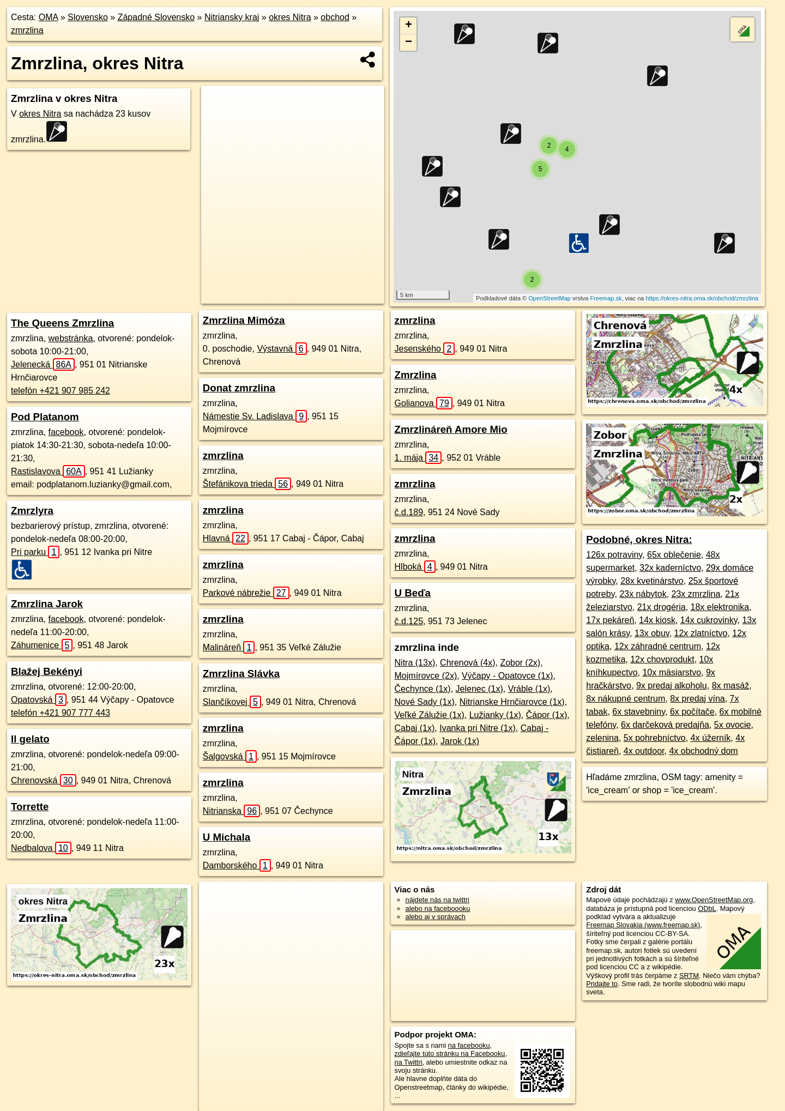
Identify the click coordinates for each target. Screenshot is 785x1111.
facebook (65, 432)
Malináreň (229, 647)
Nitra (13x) (415, 662)
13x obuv (652, 633)
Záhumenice (42, 645)
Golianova (423, 403)
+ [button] (408, 25)
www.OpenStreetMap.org (714, 900)
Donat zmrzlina (239, 388)
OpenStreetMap (549, 298)
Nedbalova (41, 848)
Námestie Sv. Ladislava (255, 416)
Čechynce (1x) (423, 688)
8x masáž (730, 685)
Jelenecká (43, 364)
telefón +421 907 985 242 (60, 390)
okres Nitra (290, 17)
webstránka (70, 338)
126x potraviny (614, 554)
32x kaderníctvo (670, 567)
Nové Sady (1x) (425, 702)
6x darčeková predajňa (665, 724)
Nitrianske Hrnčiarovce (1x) (512, 702)
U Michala (226, 837)
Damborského (237, 865)
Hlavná (226, 538)
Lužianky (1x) (495, 715)
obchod (335, 17)
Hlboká (415, 566)
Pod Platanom (45, 416)
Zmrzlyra (32, 510)
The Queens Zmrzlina (62, 323)
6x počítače (692, 711)
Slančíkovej (232, 702)
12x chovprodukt (662, 659)
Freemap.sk (605, 298)
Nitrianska (231, 811)
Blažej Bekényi (46, 671)
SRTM (689, 975)
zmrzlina (27, 30)
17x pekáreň (610, 620)
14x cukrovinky (709, 620)
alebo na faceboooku (438, 908)
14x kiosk (657, 620)
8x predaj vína (697, 698)
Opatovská (39, 699)
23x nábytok (642, 594)
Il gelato (30, 739)
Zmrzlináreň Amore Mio (451, 429)
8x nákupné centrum (625, 698)
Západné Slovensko (156, 17)
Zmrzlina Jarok (47, 603)
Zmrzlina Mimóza (244, 320)
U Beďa (413, 593)
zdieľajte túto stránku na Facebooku (450, 1053)
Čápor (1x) (546, 715)
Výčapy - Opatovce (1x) (507, 675)
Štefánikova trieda (247, 484)
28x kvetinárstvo (652, 580)
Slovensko (88, 17)
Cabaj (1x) (415, 728)
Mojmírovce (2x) (426, 675)
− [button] (408, 42)
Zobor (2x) (520, 662)
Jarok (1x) (459, 741)
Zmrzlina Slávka (241, 673)
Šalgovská (230, 756)
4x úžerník (711, 737)
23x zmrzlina (696, 594)
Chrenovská (43, 780)
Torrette (30, 806)
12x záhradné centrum (657, 646)
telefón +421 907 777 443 (60, 712)
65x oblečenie (674, 554)
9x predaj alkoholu (671, 685)
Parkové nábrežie (246, 593)
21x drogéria (661, 607)
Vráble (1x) (529, 688)
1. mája (418, 457)
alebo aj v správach (436, 917)
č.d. (409, 512)
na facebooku (469, 1045)
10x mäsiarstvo (671, 672)
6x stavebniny (638, 711)
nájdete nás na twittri (437, 900)
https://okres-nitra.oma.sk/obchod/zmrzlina (701, 298)
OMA (48, 17)
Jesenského (425, 348)
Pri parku (35, 552)
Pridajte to (602, 984)
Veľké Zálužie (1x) (429, 715)
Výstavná (281, 348)
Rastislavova (48, 471)
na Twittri (408, 1062)
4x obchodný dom (703, 751)
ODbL (707, 908)
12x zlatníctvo (701, 633)
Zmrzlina (416, 375)
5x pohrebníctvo (655, 737)
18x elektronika (720, 607)
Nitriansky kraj (231, 17)
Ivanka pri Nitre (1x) (477, 728)
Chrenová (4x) (467, 662)
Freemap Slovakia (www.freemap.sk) (643, 925)
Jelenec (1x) (479, 688)
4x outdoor (644, 751)
